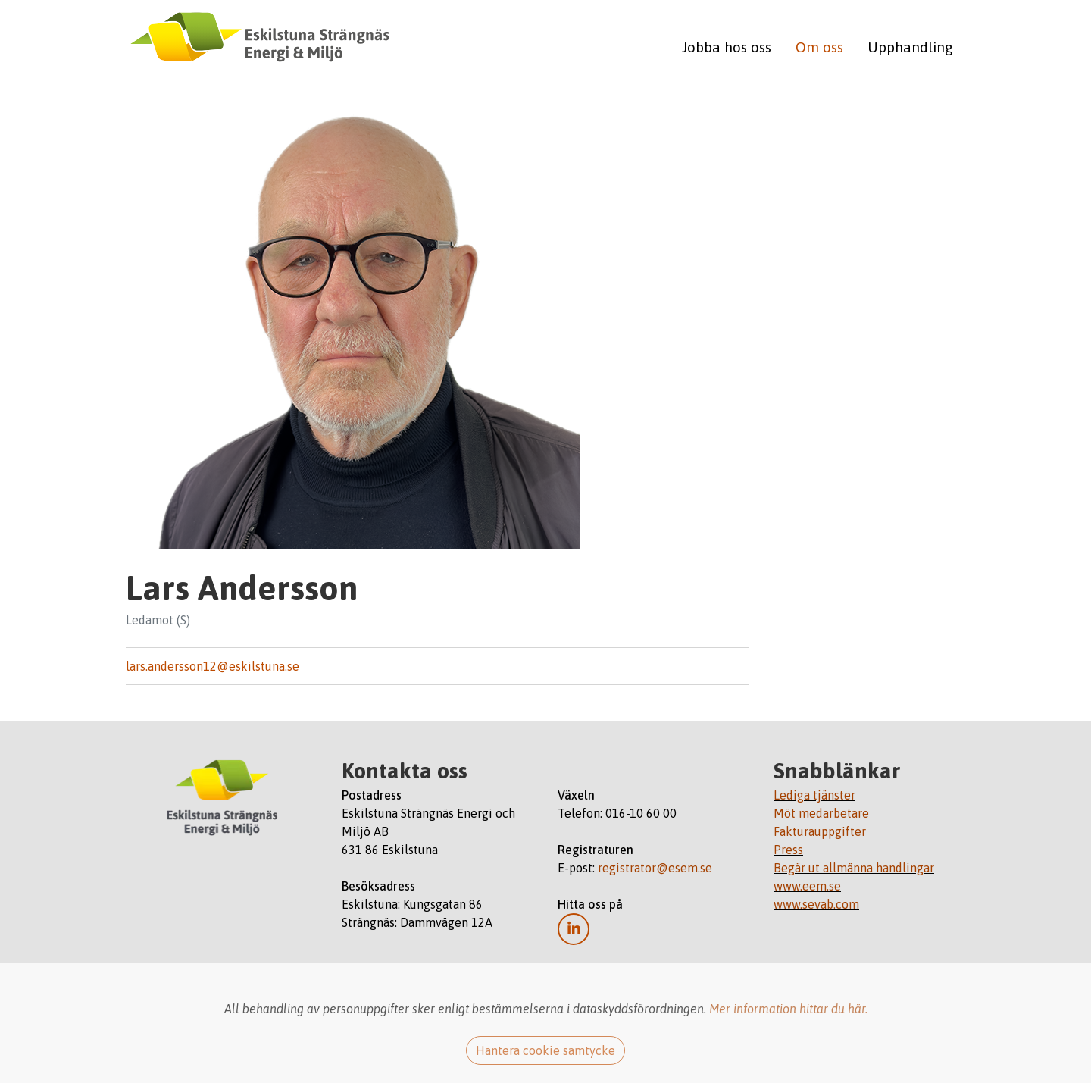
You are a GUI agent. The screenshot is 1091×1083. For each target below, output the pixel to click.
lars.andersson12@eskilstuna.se (212, 666)
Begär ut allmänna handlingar (854, 868)
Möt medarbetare (821, 813)
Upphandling (910, 47)
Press (788, 849)
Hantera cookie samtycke (545, 1050)
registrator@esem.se (655, 868)
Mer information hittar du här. (788, 1009)
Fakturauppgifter (820, 831)
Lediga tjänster (814, 795)
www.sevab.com (816, 904)
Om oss (819, 47)
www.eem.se (807, 886)
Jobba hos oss (726, 47)
